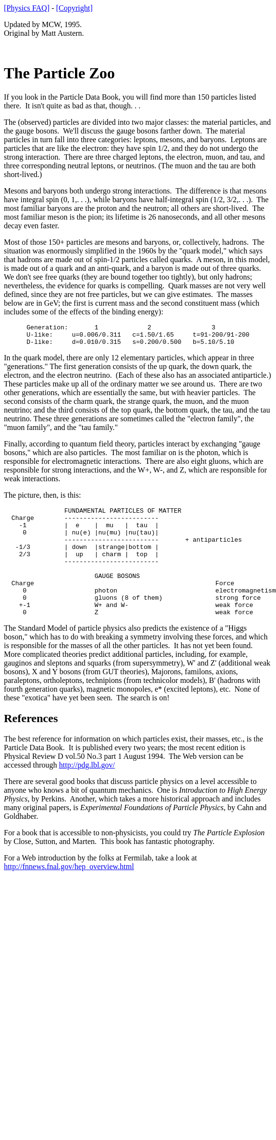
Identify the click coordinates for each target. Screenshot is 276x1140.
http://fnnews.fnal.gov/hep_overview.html (69, 892)
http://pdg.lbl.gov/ (87, 791)
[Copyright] (74, 8)
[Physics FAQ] (26, 8)
